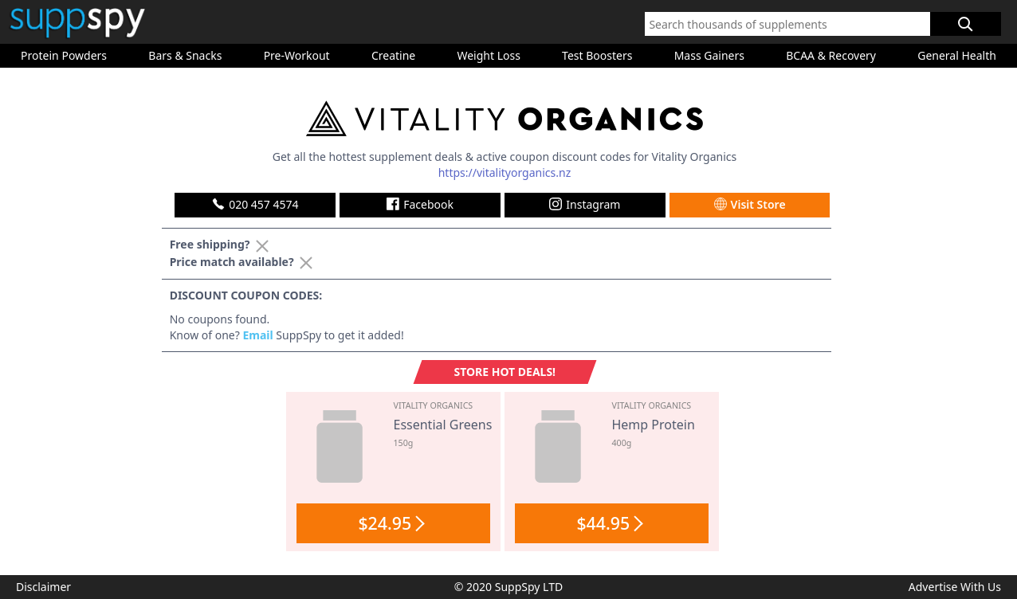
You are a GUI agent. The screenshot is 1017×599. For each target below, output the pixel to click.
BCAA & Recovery (831, 55)
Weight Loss (488, 55)
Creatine (393, 55)
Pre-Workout (297, 55)
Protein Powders (64, 55)
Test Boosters (597, 55)
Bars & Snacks (185, 55)
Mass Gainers (709, 55)
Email (257, 335)
